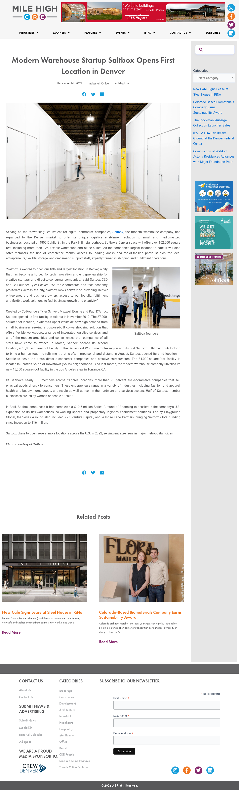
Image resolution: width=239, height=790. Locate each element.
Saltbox (117, 232)
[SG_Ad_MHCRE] (214, 232)
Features (92, 32)
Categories (200, 71)
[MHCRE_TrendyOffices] (214, 269)
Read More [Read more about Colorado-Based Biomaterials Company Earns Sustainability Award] (108, 641)
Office (105, 83)
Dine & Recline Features (74, 761)
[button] (84, 94)
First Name (121, 698)
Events (123, 32)
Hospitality (66, 729)
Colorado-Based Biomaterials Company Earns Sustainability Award (140, 615)
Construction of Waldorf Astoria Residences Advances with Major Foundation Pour (213, 156)
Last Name (121, 716)
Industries (28, 32)
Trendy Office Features (73, 767)
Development (67, 703)
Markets (61, 32)
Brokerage (65, 691)
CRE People (66, 754)
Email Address (123, 733)
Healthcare (66, 722)
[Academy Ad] (214, 196)
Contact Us (180, 32)
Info (149, 32)
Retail (63, 748)
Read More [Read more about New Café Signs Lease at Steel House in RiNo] (11, 632)
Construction (67, 697)
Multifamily (66, 735)
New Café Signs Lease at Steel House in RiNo (42, 612)
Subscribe (213, 33)
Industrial (94, 83)
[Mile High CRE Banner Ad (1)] (143, 12)
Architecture (67, 710)
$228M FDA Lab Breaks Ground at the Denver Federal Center (213, 138)
